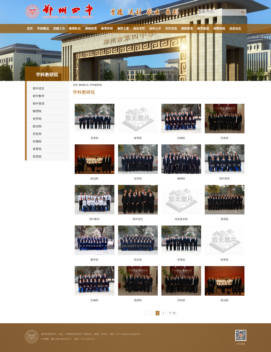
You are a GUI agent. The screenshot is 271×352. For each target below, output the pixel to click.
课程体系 (91, 28)
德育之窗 (123, 28)
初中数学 (38, 96)
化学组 (37, 118)
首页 (30, 28)
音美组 (37, 156)
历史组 (37, 133)
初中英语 (38, 103)
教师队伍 (75, 28)
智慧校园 (219, 28)
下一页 (172, 313)
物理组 (37, 111)
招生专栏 (139, 28)
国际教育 (187, 28)
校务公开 (155, 28)
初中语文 (38, 88)
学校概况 (43, 28)
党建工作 (59, 28)
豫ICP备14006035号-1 (61, 339)
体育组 (37, 148)
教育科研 (107, 28)
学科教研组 (96, 85)
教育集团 (203, 28)
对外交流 (171, 28)
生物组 (37, 141)
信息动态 (235, 28)
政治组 (37, 126)
